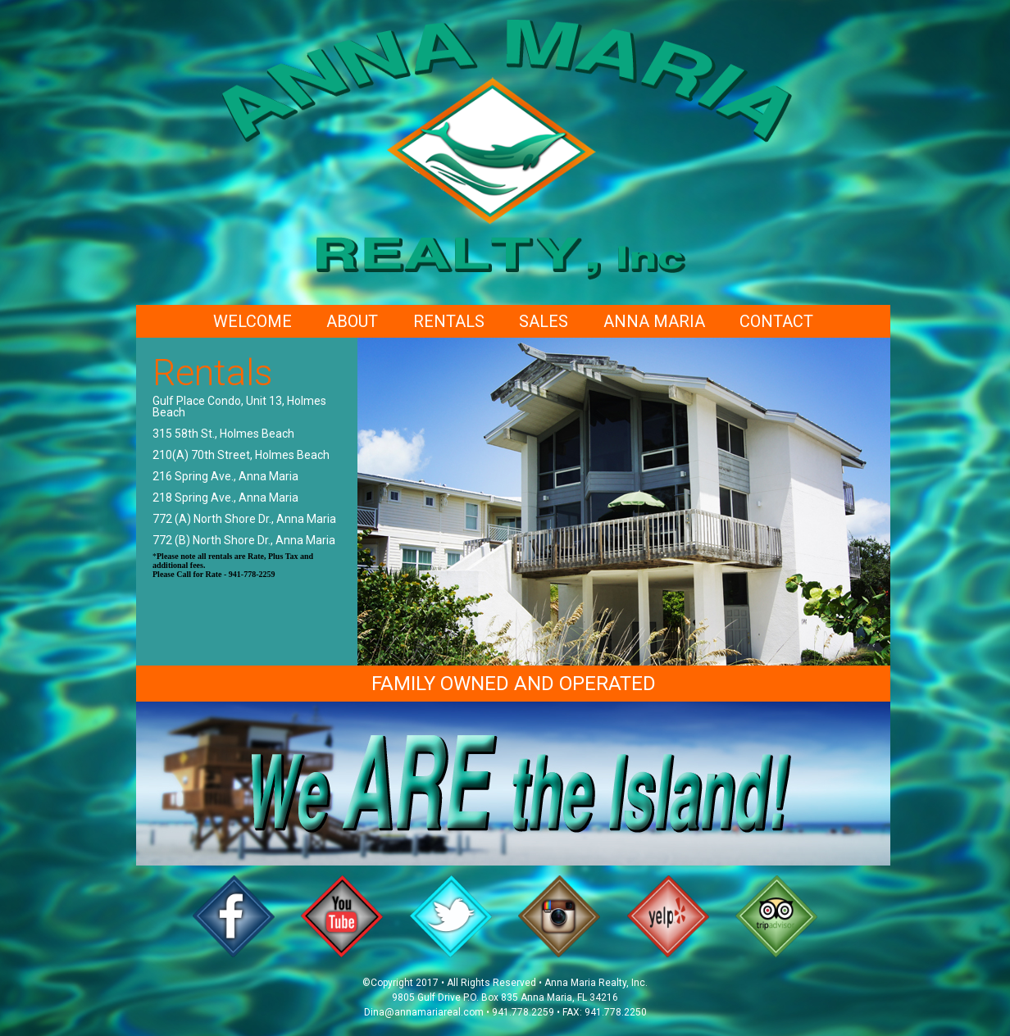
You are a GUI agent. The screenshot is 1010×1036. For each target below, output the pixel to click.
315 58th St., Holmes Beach (223, 433)
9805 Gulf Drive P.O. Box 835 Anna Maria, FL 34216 (505, 997)
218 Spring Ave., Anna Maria (225, 497)
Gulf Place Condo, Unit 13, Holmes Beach (239, 406)
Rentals (449, 321)
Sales (543, 321)
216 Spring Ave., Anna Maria (225, 476)
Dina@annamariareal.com (424, 1012)
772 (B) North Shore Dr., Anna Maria (243, 540)
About (352, 321)
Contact (776, 321)
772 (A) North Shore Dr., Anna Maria (244, 518)
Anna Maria (654, 321)
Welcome (252, 321)
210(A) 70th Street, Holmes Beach (241, 454)
